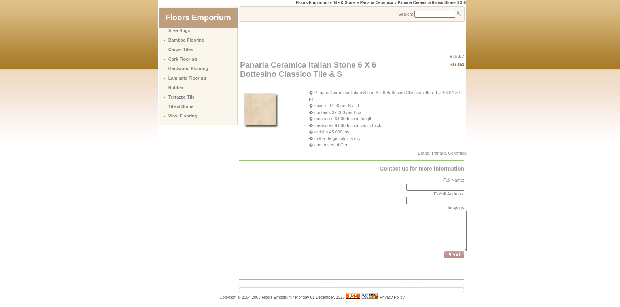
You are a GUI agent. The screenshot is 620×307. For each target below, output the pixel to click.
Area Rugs (179, 30)
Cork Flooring (182, 59)
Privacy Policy (392, 297)
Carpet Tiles (180, 49)
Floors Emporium (312, 2)
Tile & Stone (180, 106)
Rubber (176, 87)
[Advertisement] (332, 35)
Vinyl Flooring (182, 116)
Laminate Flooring (187, 78)
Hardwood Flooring (188, 68)
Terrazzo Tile (181, 97)
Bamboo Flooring (186, 40)
